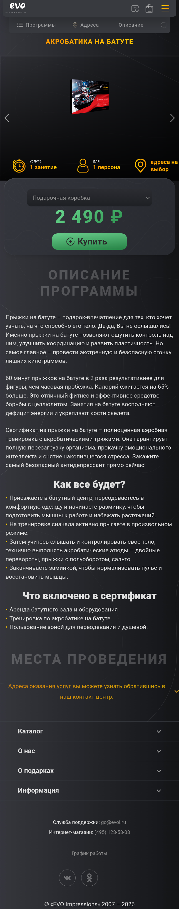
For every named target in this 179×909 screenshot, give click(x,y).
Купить (92, 241)
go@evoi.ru (113, 822)
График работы (89, 853)
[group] (37, 25)
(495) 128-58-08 (112, 832)
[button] (172, 118)
